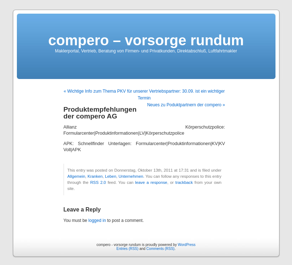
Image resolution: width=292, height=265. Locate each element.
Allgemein (76, 176)
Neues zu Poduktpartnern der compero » (186, 104)
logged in (97, 220)
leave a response (151, 182)
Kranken (95, 176)
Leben (110, 176)
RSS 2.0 (98, 182)
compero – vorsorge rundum (146, 40)
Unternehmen (131, 176)
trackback (184, 182)
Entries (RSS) (127, 249)
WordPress (186, 245)
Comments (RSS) (161, 249)
